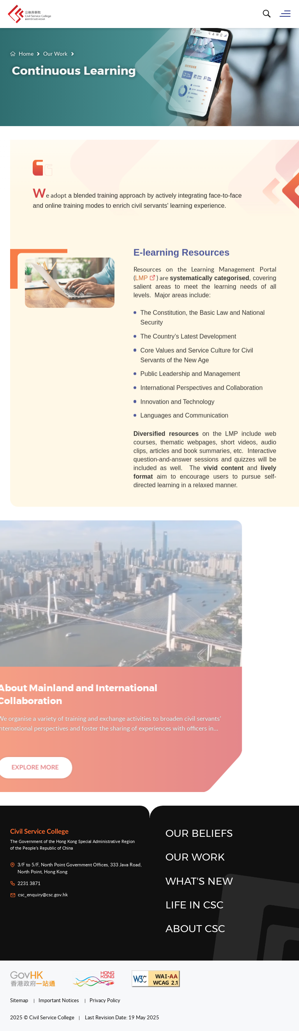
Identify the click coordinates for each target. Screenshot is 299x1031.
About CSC (195, 929)
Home (26, 53)
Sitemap (19, 1000)
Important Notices (59, 1000)
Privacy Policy (105, 1000)
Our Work (55, 53)
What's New (199, 881)
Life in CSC (194, 905)
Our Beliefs (199, 834)
